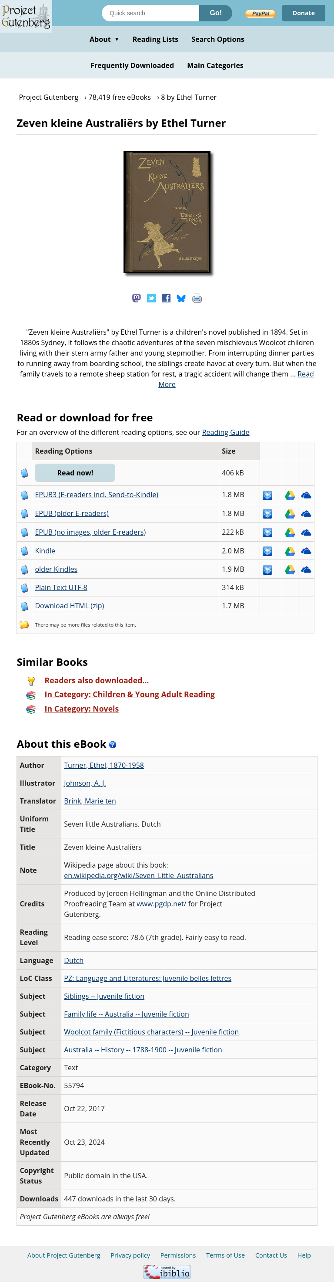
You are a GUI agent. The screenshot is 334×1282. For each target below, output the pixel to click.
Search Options (217, 39)
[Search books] (150, 13)
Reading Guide (226, 432)
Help (304, 1255)
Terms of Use (225, 1255)
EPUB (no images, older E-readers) (90, 532)
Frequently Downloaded (132, 65)
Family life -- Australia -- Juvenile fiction (126, 1014)
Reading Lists (156, 39)
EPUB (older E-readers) (71, 513)
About (105, 39)
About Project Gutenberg (63, 1255)
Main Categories (215, 65)
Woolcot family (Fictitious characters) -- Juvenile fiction (151, 1032)
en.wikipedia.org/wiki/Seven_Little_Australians (138, 875)
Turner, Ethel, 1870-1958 (104, 765)
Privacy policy (130, 1255)
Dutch (74, 960)
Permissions (178, 1255)
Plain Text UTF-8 (61, 587)
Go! (216, 13)
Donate (304, 13)
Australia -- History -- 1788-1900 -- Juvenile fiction (143, 1050)
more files (78, 624)
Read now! (75, 473)
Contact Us (271, 1255)
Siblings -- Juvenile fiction (104, 996)
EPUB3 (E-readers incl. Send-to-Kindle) (96, 494)
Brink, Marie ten (90, 801)
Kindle (45, 551)
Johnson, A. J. (85, 783)
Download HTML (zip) (69, 605)
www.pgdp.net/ (162, 904)
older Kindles (56, 569)
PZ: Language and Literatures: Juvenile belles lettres (147, 978)
